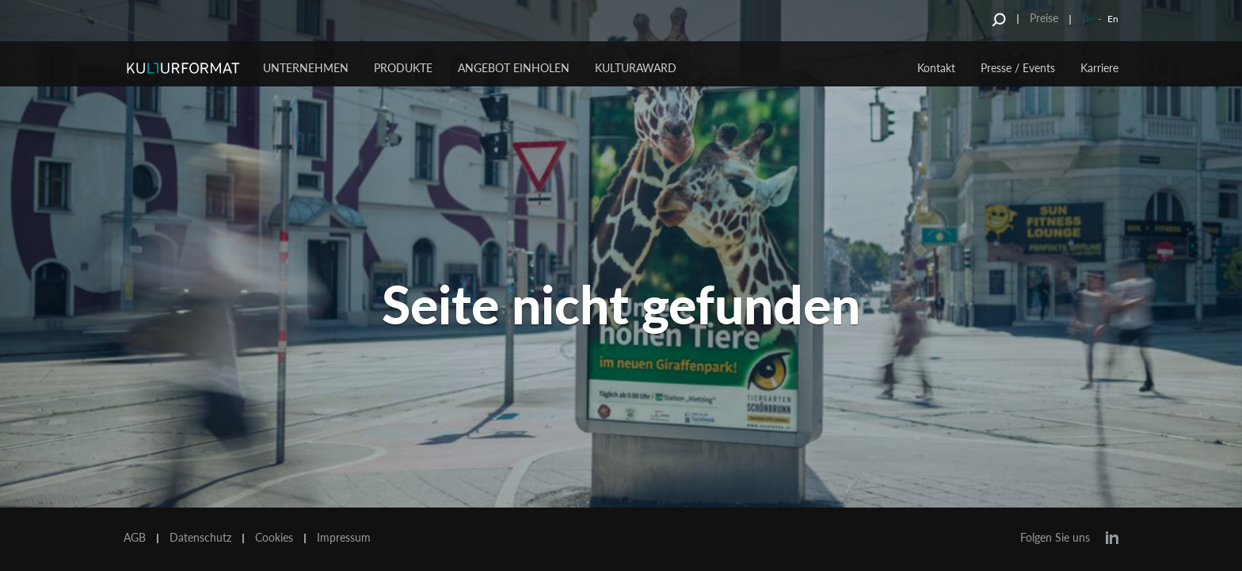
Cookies (274, 537)
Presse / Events (1018, 68)
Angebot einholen (514, 68)
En (1112, 19)
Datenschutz (200, 537)
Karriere (1099, 68)
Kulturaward (635, 68)
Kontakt (936, 68)
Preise (1044, 18)
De (1088, 19)
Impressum (344, 537)
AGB (135, 537)
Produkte (403, 68)
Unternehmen (306, 68)
